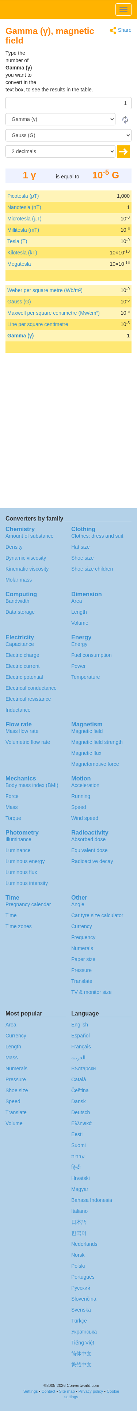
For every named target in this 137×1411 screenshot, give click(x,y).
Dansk (78, 1101)
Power (78, 666)
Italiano (79, 1211)
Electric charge (22, 655)
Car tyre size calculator (97, 915)
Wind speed (84, 818)
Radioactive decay (92, 861)
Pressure (81, 970)
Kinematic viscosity (27, 569)
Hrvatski (80, 1178)
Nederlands (84, 1244)
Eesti (77, 1134)
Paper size (83, 959)
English (79, 1025)
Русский (80, 1288)
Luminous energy (25, 861)
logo (68, 9)
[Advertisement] (86, 67)
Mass (11, 807)
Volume (79, 623)
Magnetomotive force (95, 764)
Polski (78, 1266)
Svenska (81, 1310)
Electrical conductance (31, 688)
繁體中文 (81, 1365)
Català (78, 1079)
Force (12, 796)
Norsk (78, 1255)
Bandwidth (17, 601)
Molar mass (18, 580)
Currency (81, 926)
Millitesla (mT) (23, 230)
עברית (78, 1156)
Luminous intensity (26, 883)
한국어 (79, 1233)
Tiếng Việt (82, 1343)
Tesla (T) (17, 241)
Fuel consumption (91, 655)
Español (80, 1036)
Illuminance (18, 839)
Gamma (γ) (20, 335)
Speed (78, 807)
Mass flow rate (21, 731)
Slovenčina (83, 1299)
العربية (78, 1057)
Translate (81, 981)
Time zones (18, 926)
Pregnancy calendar (28, 904)
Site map (67, 1391)
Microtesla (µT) (24, 219)
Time (11, 915)
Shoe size (82, 558)
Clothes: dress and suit (97, 536)
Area (76, 601)
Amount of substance (29, 536)
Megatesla (19, 264)
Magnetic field (87, 731)
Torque (13, 818)
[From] (60, 119)
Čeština (79, 1090)
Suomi (78, 1145)
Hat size (80, 547)
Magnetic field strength (97, 742)
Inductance (18, 710)
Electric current (22, 666)
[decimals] (60, 151)
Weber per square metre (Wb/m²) (45, 290)
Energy (79, 644)
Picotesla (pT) (23, 196)
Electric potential (24, 677)
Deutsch (80, 1112)
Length (79, 612)
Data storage (20, 612)
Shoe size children (92, 569)
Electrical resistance (28, 699)
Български (83, 1068)
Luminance (18, 850)
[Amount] (68, 103)
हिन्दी (76, 1167)
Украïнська (84, 1332)
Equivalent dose (89, 850)
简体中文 (81, 1354)
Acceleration (85, 785)
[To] (68, 135)
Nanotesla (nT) (24, 207)
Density (14, 547)
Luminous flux (21, 872)
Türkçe (79, 1321)
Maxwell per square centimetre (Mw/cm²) (53, 313)
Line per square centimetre (37, 324)
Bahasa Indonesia (91, 1200)
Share (121, 30)
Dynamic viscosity (25, 558)
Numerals (82, 948)
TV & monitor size (91, 992)
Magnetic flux (86, 753)
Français (81, 1046)
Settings (30, 1391)
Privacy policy (91, 1391)
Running (80, 796)
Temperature (85, 677)
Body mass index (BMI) (31, 785)
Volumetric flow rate (27, 742)
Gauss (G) (19, 301)
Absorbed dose (88, 839)
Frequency (83, 937)
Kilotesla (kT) (22, 253)
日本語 (79, 1222)
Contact (48, 1391)
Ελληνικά (81, 1123)
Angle (77, 904)
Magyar (79, 1189)
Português (83, 1277)
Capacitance (19, 644)
